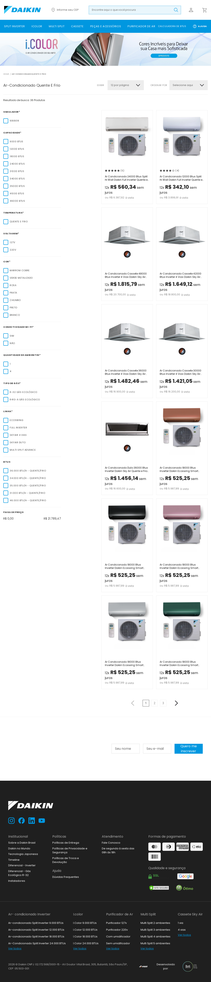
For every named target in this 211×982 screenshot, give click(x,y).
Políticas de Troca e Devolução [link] (65, 860)
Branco (15, 315)
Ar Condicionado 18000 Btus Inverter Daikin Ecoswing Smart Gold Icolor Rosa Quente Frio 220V (181, 566)
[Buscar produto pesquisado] (176, 10)
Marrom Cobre (20, 270)
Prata (13, 292)
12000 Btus (17, 149)
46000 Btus (17, 201)
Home (6, 74)
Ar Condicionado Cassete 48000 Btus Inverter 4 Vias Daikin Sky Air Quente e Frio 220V (126, 275)
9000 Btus (16, 141)
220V (13, 249)
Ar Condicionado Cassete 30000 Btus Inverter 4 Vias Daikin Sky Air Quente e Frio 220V (180, 372)
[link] (14, 26)
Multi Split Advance (23, 450)
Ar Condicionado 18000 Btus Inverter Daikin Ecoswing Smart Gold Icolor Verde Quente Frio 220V (181, 663)
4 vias (182, 930)
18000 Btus (17, 156)
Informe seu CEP (65, 9)
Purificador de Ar (119, 914)
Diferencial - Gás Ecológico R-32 (19, 873)
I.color (78, 914)
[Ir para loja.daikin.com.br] (22, 10)
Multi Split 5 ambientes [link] (155, 943)
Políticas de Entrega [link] (65, 843)
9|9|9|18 (14, 120)
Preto (13, 307)
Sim (12, 335)
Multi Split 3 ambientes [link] (155, 930)
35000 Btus (17, 186)
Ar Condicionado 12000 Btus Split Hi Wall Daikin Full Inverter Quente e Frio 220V (181, 178)
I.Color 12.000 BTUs (85, 930)
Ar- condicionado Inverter (29, 914)
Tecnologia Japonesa (23, 854)
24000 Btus (17, 163)
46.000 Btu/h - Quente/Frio (28, 500)
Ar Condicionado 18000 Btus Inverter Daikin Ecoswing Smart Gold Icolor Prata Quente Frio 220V (126, 663)
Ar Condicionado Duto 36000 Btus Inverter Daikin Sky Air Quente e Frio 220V (126, 469)
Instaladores (16, 881)
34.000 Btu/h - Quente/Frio (28, 478)
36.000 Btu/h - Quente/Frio (28, 470)
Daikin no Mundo (19, 848)
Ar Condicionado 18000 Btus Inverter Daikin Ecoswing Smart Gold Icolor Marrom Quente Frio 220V (179, 469)
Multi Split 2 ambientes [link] (155, 923)
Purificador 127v (116, 923)
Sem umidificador (118, 943)
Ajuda (200, 26)
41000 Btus (17, 193)
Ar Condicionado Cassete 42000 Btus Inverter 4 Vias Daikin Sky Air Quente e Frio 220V (180, 275)
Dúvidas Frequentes (65, 877)
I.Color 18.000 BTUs (85, 936)
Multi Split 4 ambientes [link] (155, 936)
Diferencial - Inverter (22, 865)
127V (12, 242)
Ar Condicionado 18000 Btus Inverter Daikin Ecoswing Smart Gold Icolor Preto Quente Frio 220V (126, 566)
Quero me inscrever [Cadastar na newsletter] (189, 748)
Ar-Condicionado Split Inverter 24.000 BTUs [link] (37, 943)
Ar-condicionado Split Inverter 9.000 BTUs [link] (35, 923)
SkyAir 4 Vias (18, 435)
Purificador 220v (117, 930)
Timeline (14, 860)
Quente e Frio (19, 221)
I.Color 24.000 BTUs (85, 943)
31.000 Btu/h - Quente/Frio (27, 493)
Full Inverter (18, 427)
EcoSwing (16, 420)
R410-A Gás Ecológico (25, 399)
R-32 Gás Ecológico (23, 392)
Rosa (13, 285)
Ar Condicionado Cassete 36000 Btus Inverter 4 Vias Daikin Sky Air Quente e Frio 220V (126, 372)
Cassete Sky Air (190, 914)
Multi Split (148, 914)
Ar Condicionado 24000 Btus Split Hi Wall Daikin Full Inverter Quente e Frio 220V (126, 178)
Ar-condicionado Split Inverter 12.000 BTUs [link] (36, 930)
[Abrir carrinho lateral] (204, 9)
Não (12, 343)
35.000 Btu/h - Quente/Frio (28, 485)
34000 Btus (17, 178)
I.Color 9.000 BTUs (85, 923)
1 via (180, 923)
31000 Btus (17, 171)
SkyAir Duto (18, 442)
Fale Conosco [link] (111, 843)
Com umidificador (118, 936)
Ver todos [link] (14, 948)
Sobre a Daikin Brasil (21, 843)
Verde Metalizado (21, 277)
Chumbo (15, 300)
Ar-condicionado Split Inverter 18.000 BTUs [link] (36, 936)
